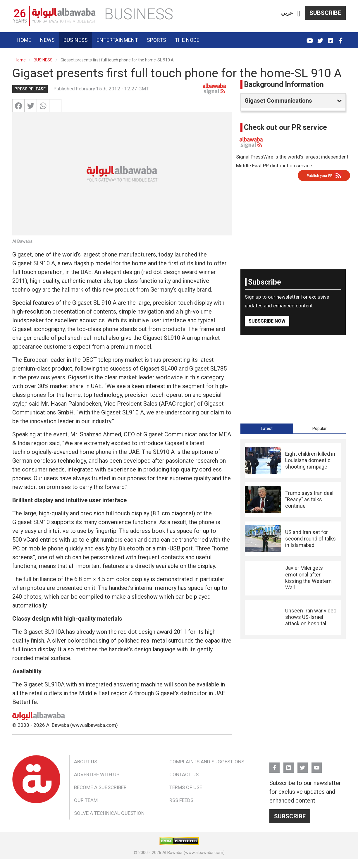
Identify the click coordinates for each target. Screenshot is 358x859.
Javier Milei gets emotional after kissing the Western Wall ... (308, 578)
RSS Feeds (181, 800)
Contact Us (184, 774)
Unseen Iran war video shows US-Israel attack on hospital (310, 617)
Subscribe (325, 12)
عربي (287, 13)
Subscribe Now (267, 321)
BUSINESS (43, 60)
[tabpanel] (293, 539)
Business (75, 40)
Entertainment (117, 40)
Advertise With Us (96, 774)
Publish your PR (320, 175)
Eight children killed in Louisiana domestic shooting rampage (310, 460)
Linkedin (330, 38)
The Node (187, 40)
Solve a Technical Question (109, 813)
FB (340, 38)
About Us (85, 762)
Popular (319, 428)
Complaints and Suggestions (206, 762)
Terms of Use (185, 787)
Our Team (86, 800)
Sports (156, 40)
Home (24, 40)
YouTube (310, 38)
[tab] (266, 428)
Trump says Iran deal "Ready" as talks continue (309, 499)
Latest (267, 428)
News (47, 40)
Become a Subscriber (100, 787)
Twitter (320, 38)
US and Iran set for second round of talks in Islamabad (310, 538)
